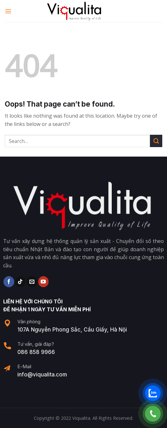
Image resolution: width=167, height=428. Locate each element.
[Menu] (8, 11)
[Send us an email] (32, 281)
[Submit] (156, 141)
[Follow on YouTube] (43, 281)
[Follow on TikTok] (20, 281)
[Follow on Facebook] (8, 281)
